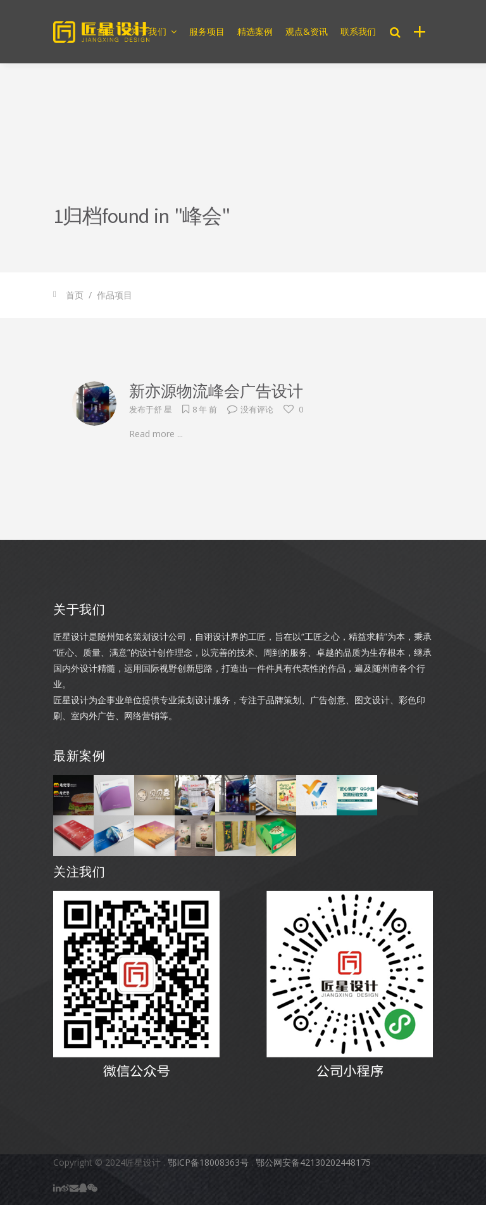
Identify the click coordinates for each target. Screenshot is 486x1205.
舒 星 (163, 409)
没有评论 (250, 409)
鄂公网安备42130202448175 (313, 1162)
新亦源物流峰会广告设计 (216, 391)
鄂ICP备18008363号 (208, 1162)
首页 (75, 295)
